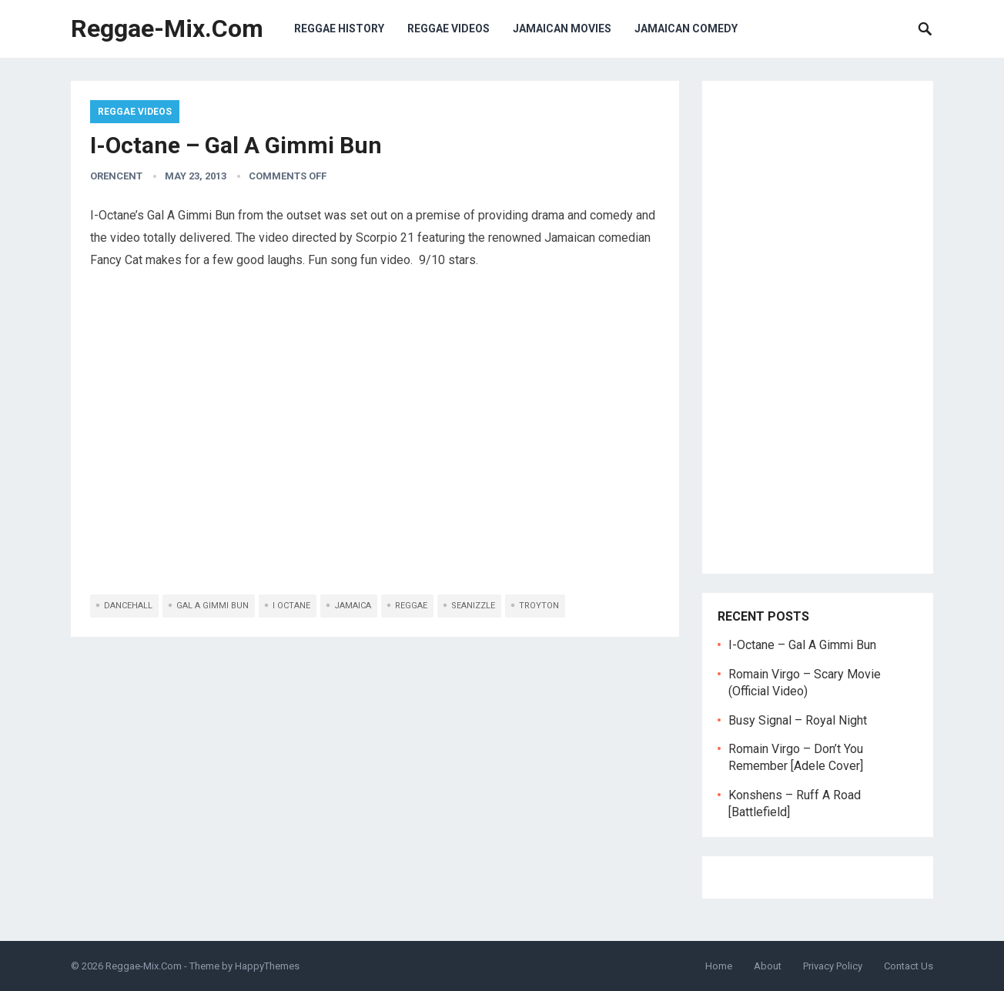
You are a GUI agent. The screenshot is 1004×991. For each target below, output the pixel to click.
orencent (116, 176)
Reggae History (339, 28)
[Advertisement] (818, 327)
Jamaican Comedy (686, 28)
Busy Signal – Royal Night (797, 720)
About (767, 966)
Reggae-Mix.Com (167, 28)
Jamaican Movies (562, 28)
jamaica (352, 606)
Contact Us (908, 966)
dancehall (128, 606)
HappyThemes (267, 966)
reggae (411, 606)
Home (718, 966)
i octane (291, 606)
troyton (539, 606)
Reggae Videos (448, 28)
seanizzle (473, 606)
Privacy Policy (832, 966)
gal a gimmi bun (212, 606)
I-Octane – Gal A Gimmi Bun (802, 645)
